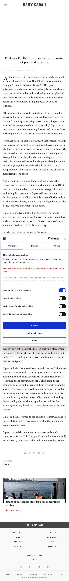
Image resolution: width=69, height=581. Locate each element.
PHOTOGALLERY (16, 510)
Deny (34, 340)
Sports (17, 546)
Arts (51, 542)
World (17, 537)
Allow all (35, 325)
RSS (61, 574)
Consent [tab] (12, 246)
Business (51, 537)
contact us (48, 574)
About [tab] (57, 246)
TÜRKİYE (52, 532)
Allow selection (34, 333)
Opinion (51, 546)
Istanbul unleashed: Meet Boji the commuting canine (33, 503)
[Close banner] (65, 239)
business (6, 465)
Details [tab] (34, 246)
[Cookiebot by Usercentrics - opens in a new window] (48, 238)
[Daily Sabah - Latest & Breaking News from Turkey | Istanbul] (34, 5)
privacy (20, 574)
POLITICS (17, 532)
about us (33, 574)
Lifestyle (17, 542)
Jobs (7, 574)
